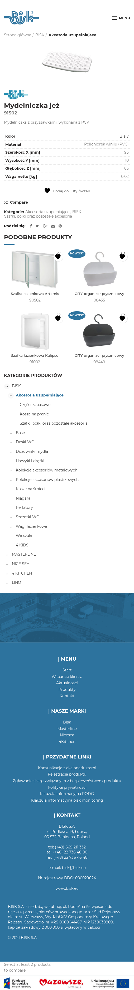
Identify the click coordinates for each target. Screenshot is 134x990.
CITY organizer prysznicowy (99, 294)
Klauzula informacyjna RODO (67, 794)
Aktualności (67, 683)
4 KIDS (22, 545)
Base (20, 433)
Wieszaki (24, 536)
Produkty (67, 690)
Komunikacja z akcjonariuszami (67, 768)
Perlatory (24, 508)
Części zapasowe (35, 405)
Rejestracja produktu (67, 775)
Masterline (67, 729)
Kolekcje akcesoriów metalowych (46, 470)
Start (67, 671)
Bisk (67, 723)
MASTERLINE (24, 554)
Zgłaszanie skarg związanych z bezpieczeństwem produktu (67, 781)
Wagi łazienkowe (31, 526)
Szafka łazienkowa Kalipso (35, 355)
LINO (16, 583)
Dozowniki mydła (32, 451)
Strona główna (17, 35)
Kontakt (67, 696)
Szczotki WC (27, 517)
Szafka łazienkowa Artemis (34, 294)
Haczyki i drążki (30, 461)
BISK (39, 35)
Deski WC (25, 442)
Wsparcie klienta (67, 677)
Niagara (23, 498)
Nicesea (67, 735)
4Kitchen (67, 742)
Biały (124, 136)
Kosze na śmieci (30, 489)
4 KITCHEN (22, 573)
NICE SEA (20, 564)
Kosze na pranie (34, 414)
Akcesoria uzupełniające (72, 35)
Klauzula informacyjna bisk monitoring (67, 800)
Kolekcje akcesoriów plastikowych (47, 480)
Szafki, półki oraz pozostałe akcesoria (38, 216)
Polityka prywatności (67, 788)
